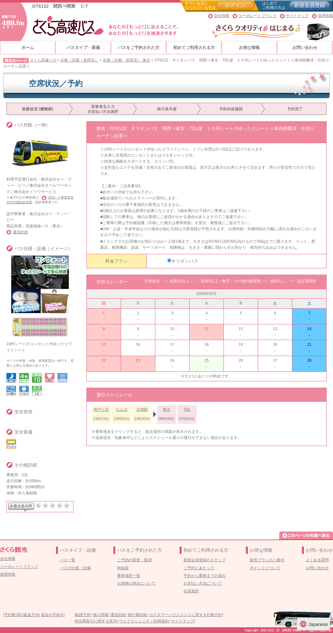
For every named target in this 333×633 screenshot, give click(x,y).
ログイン (235, 5)
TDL (187, 409)
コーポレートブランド (257, 15)
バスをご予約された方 (138, 47)
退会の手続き (52, 615)
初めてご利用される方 (194, 47)
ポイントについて (265, 568)
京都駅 (142, 409)
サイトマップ (297, 15)
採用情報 (325, 15)
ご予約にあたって (198, 568)
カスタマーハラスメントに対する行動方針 (185, 615)
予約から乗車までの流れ (204, 575)
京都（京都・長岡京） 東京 (126, 60)
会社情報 (221, 15)
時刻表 (123, 568)
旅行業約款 (137, 615)
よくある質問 (317, 560)
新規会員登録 (309, 5)
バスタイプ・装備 (83, 47)
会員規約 (191, 591)
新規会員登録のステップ (204, 560)
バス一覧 (67, 560)
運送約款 (20, 232)
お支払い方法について (202, 583)
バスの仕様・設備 (75, 568)
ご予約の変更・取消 (134, 560)
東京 (166, 409)
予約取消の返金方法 (21, 615)
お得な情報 (249, 47)
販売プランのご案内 (267, 560)
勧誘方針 (83, 615)
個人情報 (100, 615)
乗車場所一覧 (128, 575)
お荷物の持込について (136, 583)
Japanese (313, 624)
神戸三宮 (101, 409)
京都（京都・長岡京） (79, 60)
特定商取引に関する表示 (96, 621)
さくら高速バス (43, 60)
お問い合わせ (304, 47)
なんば (121, 409)
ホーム (27, 47)
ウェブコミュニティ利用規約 (144, 621)
